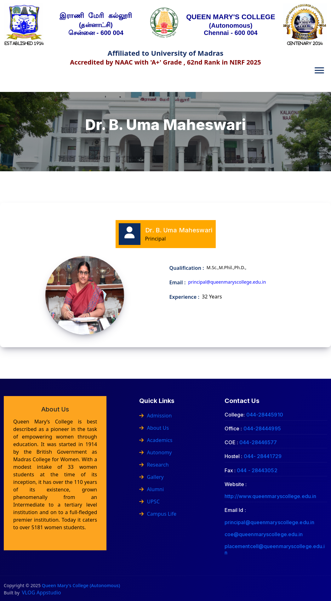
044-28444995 (262, 428)
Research (153, 464)
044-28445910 (264, 414)
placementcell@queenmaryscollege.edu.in (275, 549)
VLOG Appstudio (41, 592)
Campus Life (157, 513)
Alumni (151, 489)
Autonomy (155, 452)
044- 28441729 (263, 456)
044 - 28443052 (257, 470)
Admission (155, 415)
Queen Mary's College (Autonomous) (81, 585)
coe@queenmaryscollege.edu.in (264, 534)
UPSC (149, 501)
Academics (155, 440)
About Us (154, 427)
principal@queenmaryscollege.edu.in (269, 522)
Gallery (151, 476)
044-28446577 (258, 442)
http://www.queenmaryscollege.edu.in (271, 496)
